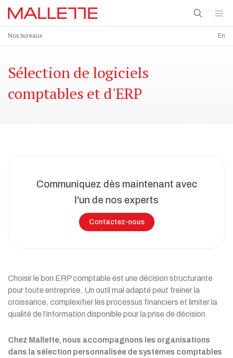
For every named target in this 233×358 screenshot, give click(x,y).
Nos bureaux (25, 35)
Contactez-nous (117, 219)
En (221, 35)
